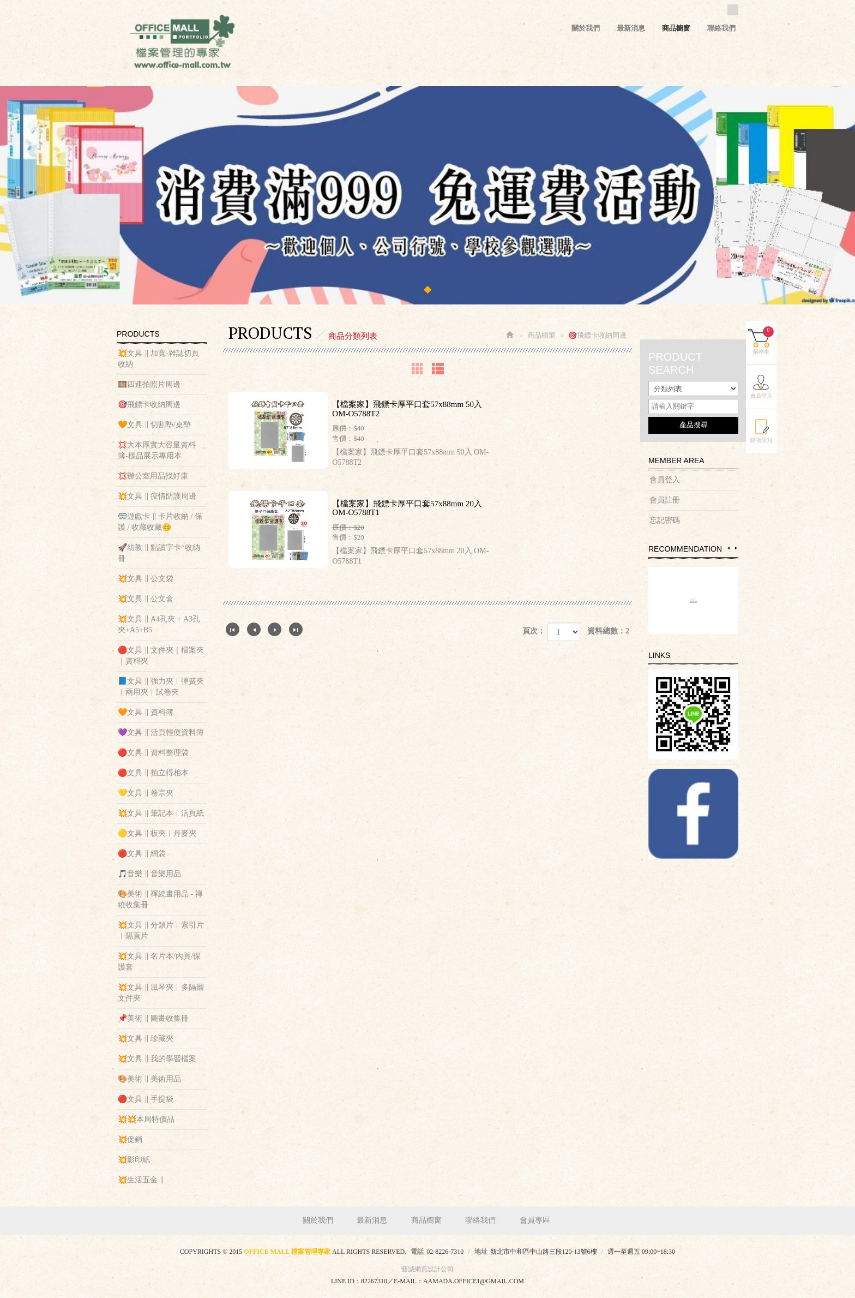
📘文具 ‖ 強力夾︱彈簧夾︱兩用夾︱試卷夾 (161, 686)
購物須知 (761, 440)
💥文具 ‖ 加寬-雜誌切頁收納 (158, 358)
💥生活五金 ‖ (141, 1180)
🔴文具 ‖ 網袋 (142, 854)
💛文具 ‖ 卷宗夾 (145, 793)
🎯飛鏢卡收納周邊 (149, 404)
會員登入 (664, 480)
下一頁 (274, 629)
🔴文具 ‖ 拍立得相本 (153, 773)
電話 (417, 1251)
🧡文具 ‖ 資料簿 (145, 712)
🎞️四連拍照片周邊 (149, 384)
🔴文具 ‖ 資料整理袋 (153, 753)
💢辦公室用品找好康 (153, 476)
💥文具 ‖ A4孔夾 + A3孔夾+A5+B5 (159, 624)
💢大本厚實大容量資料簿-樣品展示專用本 (157, 450)
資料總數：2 (608, 631)
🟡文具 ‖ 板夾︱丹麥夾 (157, 833)
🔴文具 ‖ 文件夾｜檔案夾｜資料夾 (161, 655)
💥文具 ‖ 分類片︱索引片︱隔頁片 (161, 930)
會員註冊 (664, 500)
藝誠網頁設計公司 (427, 1269)
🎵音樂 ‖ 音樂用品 (149, 874)
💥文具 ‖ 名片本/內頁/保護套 (159, 961)
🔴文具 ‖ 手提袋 (145, 1099)
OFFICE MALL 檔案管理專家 (182, 43)
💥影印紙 (134, 1160)
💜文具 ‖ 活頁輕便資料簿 (161, 732)
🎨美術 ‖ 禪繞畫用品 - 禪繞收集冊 (160, 899)
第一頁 (232, 629)
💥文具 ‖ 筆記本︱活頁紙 (161, 813)
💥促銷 (130, 1139)
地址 (480, 1251)
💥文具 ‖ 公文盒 (145, 599)
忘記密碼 (664, 520)
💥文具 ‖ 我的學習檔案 (157, 1059)
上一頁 (254, 629)
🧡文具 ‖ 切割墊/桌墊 (154, 425)
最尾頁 (296, 629)
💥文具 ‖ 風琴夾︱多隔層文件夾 (161, 992)
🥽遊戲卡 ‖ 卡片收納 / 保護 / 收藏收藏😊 (160, 521)
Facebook (732, 9)
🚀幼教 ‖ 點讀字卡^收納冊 (159, 553)
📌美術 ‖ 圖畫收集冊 (153, 1018)
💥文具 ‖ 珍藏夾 (145, 1038)
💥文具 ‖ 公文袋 (145, 579)
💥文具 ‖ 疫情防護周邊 (157, 496)
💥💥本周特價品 (146, 1119)
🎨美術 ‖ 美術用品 (149, 1079)
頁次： (533, 631)
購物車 (763, 340)
